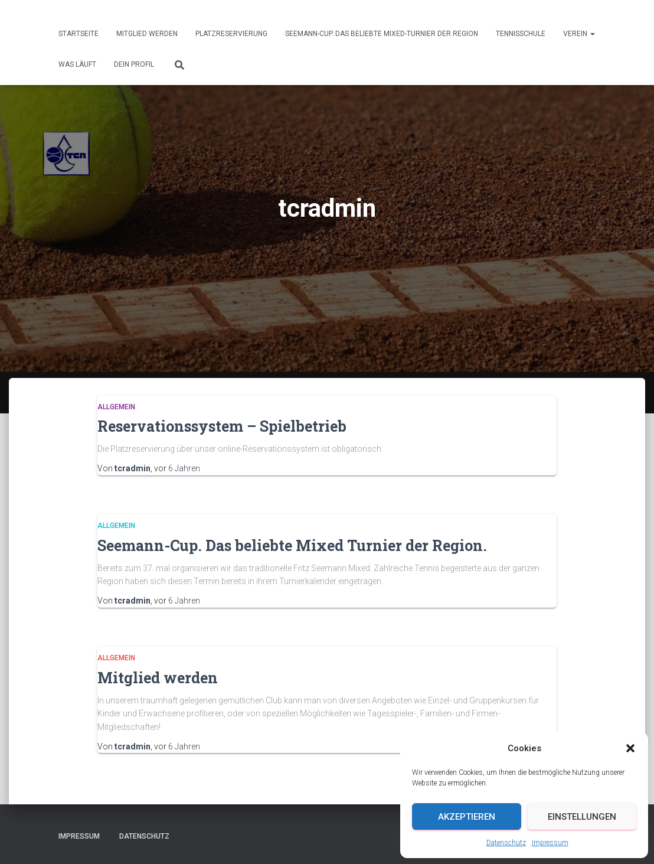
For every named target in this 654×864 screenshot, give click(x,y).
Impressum (550, 843)
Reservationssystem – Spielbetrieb (221, 426)
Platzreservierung (231, 34)
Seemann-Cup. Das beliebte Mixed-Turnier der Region (381, 34)
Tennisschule (520, 34)
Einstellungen (582, 816)
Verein (579, 34)
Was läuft (77, 64)
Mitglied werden (147, 34)
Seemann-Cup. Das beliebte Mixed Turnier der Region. (292, 545)
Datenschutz (506, 843)
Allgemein (116, 407)
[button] (630, 748)
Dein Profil (134, 64)
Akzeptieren (466, 816)
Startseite (78, 34)
